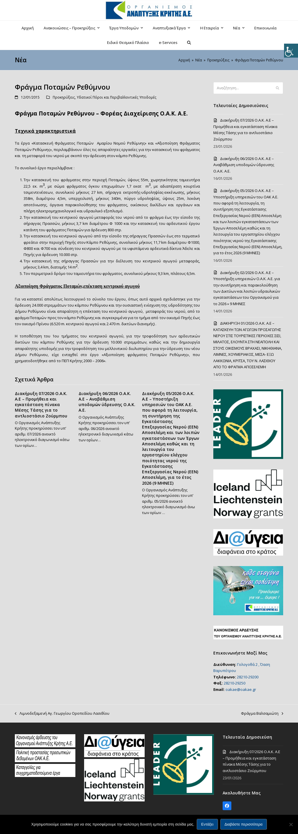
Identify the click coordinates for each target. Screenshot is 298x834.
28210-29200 (247, 677)
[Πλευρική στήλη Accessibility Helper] (291, 51)
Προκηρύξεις (64, 97)
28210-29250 (234, 683)
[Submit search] (277, 88)
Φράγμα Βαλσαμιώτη (262, 713)
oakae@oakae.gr (241, 689)
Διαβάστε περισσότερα (244, 824)
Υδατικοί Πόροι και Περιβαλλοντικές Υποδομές (117, 97)
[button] (189, 42)
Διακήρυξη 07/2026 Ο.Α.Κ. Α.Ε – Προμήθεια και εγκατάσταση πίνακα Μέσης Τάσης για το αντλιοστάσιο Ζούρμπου (41, 405)
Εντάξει (207, 824)
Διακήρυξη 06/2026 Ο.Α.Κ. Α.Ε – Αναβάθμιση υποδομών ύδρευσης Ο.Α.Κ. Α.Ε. (107, 402)
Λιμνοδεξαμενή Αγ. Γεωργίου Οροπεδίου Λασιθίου (62, 713)
